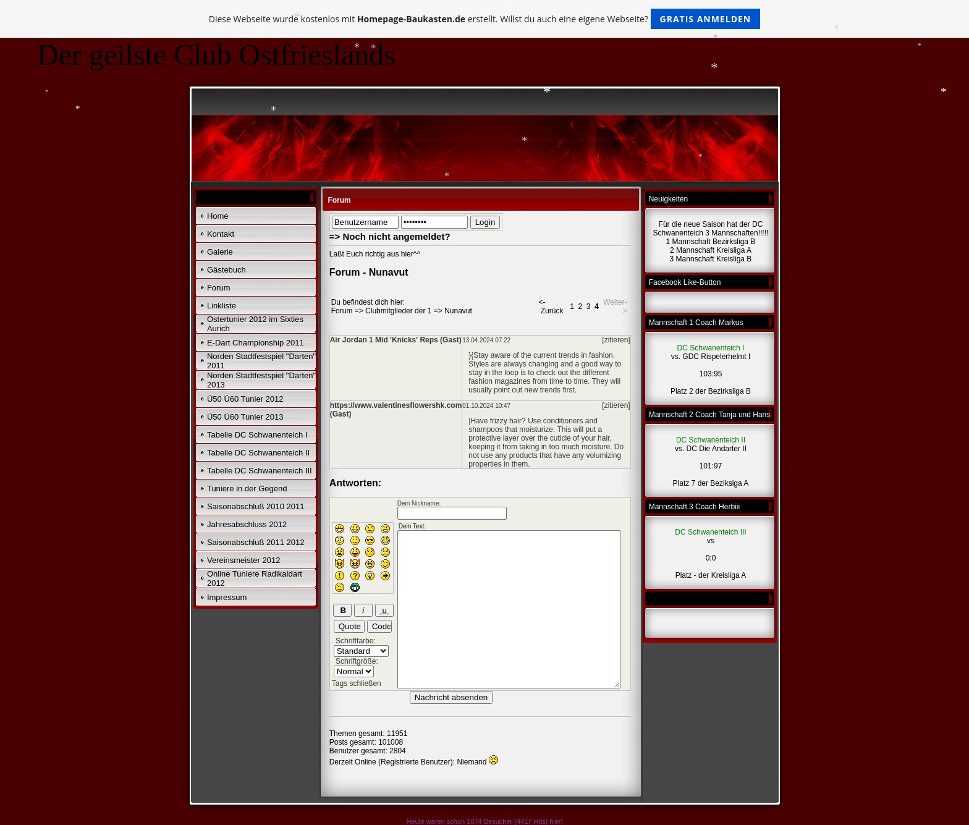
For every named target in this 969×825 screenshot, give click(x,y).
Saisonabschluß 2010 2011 (256, 506)
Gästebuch (226, 269)
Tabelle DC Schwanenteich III (259, 470)
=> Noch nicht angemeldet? (390, 236)
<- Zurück (550, 306)
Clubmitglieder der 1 (398, 311)
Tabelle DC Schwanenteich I (257, 434)
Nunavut (458, 311)
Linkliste (221, 305)
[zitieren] (616, 340)
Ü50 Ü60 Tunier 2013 (245, 416)
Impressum (227, 597)
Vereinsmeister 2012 (244, 560)
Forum (219, 287)
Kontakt (220, 234)
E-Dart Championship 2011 (255, 342)
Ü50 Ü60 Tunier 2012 (245, 399)
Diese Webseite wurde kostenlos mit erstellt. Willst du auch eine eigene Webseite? (485, 19)
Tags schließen (356, 683)
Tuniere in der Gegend (247, 488)
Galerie (220, 251)
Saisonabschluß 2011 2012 (256, 542)
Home (218, 216)
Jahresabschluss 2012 (247, 524)
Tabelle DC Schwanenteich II (258, 452)
